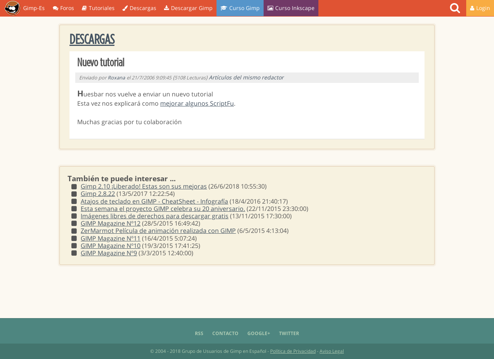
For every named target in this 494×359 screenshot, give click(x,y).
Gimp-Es (24, 8)
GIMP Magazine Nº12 (110, 223)
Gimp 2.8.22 (98, 193)
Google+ (258, 333)
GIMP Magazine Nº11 (110, 238)
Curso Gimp (240, 8)
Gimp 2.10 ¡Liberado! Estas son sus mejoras (144, 186)
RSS (199, 333)
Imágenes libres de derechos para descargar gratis (154, 216)
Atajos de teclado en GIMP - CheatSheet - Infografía (154, 201)
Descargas (139, 8)
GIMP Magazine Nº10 (110, 245)
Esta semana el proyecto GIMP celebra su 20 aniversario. (163, 208)
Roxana (116, 77)
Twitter (289, 333)
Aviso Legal (332, 351)
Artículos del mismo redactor (246, 77)
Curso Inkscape (291, 8)
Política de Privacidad (293, 351)
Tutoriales (98, 8)
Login (480, 8)
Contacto (225, 333)
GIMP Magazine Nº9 (109, 253)
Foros (63, 8)
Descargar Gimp (188, 8)
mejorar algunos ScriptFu (197, 103)
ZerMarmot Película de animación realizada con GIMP (158, 230)
